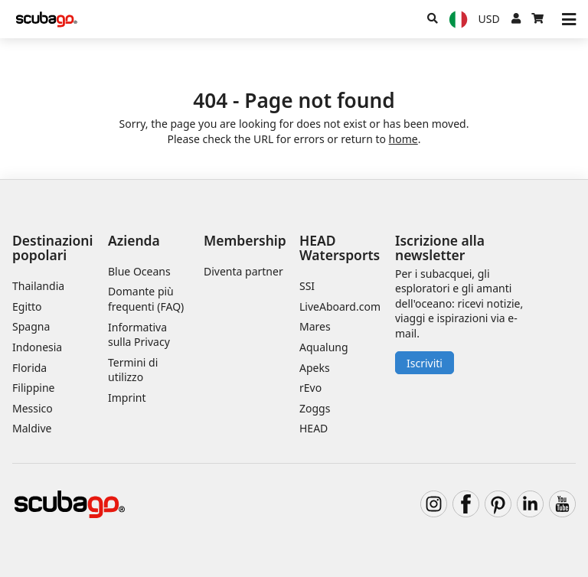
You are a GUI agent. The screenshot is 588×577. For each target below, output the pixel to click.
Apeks (314, 367)
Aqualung (323, 347)
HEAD (313, 428)
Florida (29, 367)
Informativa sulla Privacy (139, 335)
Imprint (127, 397)
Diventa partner (243, 271)
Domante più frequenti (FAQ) (146, 299)
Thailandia (38, 286)
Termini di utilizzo (133, 370)
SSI (307, 286)
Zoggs (314, 408)
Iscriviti (425, 363)
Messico (32, 408)
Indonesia (37, 347)
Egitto (27, 306)
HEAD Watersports (339, 247)
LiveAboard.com (340, 306)
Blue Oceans (139, 271)
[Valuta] (489, 19)
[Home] (46, 19)
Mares (315, 326)
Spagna (31, 326)
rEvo (310, 387)
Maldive (31, 428)
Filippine (33, 387)
